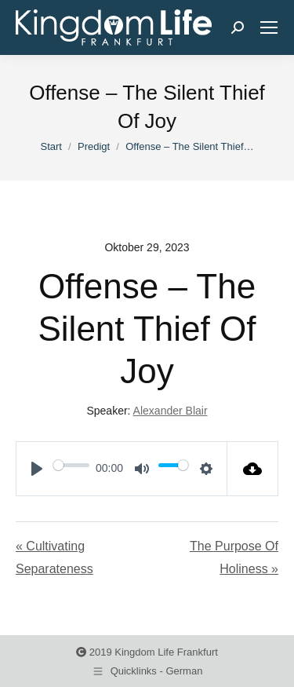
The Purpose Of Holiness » (234, 557)
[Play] (36, 468)
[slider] (71, 465)
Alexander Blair (170, 410)
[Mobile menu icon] (269, 27)
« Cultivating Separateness (54, 557)
